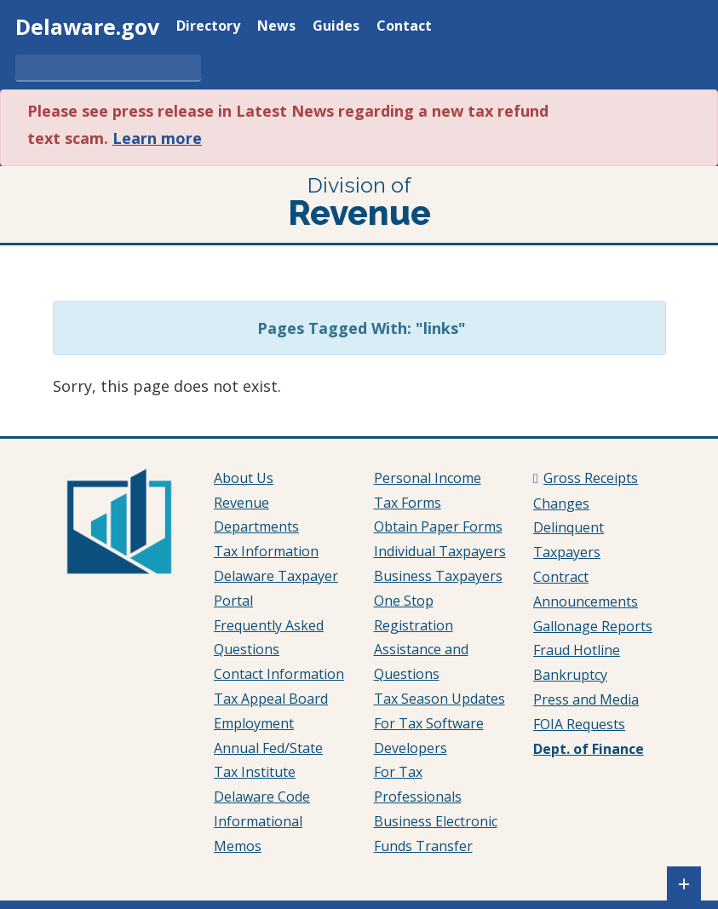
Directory (208, 27)
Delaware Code (262, 796)
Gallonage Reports (592, 626)
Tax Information (266, 551)
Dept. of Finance (588, 748)
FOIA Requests (579, 724)
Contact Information (279, 673)
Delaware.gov (87, 26)
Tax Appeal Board (271, 698)
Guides (336, 27)
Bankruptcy (570, 674)
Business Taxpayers (438, 576)
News (276, 27)
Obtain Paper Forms (438, 526)
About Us (243, 478)
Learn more (157, 138)
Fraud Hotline (576, 650)
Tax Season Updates (439, 698)
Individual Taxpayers (440, 551)
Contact (404, 27)
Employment (254, 723)
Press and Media (586, 699)
